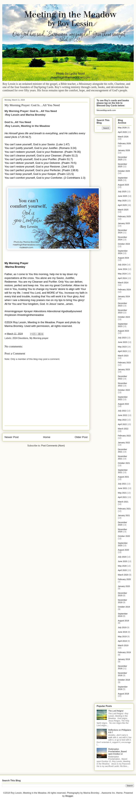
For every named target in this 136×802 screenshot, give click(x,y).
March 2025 (123, 210)
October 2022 (124, 390)
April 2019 (122, 641)
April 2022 (122, 424)
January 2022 (124, 442)
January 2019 (124, 659)
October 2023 (124, 317)
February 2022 (124, 435)
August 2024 (123, 258)
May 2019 (122, 636)
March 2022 (123, 429)
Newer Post (12, 437)
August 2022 (123, 404)
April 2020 (122, 570)
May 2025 (122, 200)
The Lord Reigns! (116, 711)
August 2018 (123, 694)
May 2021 (122, 493)
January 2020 (124, 586)
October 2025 (124, 171)
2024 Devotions (20, 338)
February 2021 (124, 509)
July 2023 (122, 338)
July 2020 (122, 557)
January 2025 (124, 223)
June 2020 (122, 561)
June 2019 (122, 632)
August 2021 (123, 477)
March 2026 (123, 136)
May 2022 (122, 420)
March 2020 (123, 575)
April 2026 (122, 132)
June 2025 (122, 196)
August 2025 (123, 185)
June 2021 (122, 488)
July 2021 (122, 484)
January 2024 (124, 296)
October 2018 (124, 680)
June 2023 (122, 342)
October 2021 (124, 463)
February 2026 (124, 143)
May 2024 (122, 274)
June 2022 (122, 415)
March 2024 (123, 282)
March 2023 (123, 355)
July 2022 (122, 411)
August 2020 (123, 550)
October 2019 (124, 607)
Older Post (81, 437)
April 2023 (122, 351)
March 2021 (123, 502)
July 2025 (122, 191)
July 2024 (122, 264)
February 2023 (124, 362)
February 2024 (124, 289)
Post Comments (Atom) (53, 445)
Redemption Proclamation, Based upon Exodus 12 (117, 751)
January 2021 (124, 515)
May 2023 (122, 347)
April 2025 (122, 205)
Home (46, 437)
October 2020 (124, 536)
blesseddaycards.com (106, 110)
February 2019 (124, 652)
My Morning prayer (38, 338)
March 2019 (123, 645)
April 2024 (122, 278)
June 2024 (122, 269)
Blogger (69, 796)
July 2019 (122, 627)
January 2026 (124, 150)
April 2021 (122, 497)
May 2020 (122, 566)
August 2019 (123, 621)
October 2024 (124, 244)
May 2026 (122, 127)
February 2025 (124, 216)
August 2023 (123, 331)
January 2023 (124, 369)
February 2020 (124, 579)
